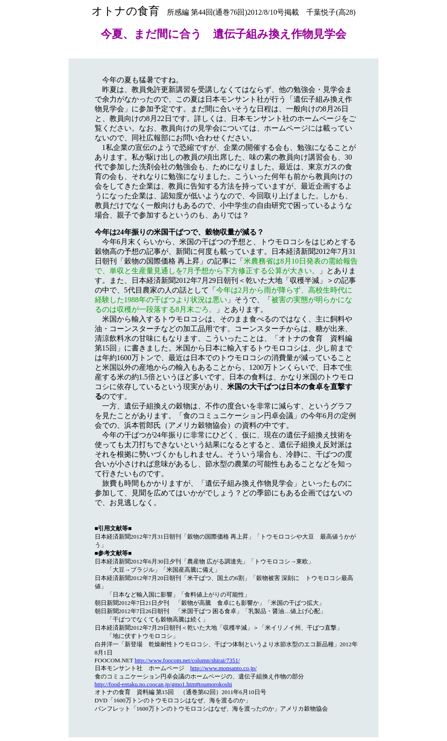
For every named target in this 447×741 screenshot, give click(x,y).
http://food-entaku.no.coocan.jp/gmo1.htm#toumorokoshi (163, 684)
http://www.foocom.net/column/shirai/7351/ (187, 660)
